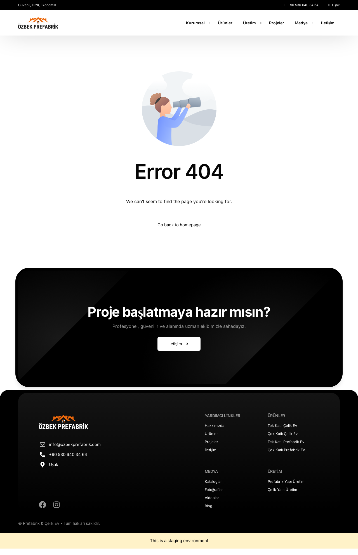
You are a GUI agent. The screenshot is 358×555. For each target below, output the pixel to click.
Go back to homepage (179, 225)
